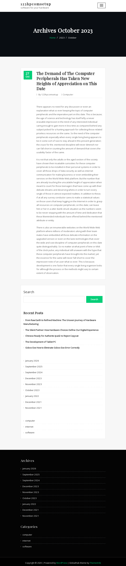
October (72, 37)
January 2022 (31, 394)
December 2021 (33, 400)
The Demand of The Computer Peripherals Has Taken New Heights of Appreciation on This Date (66, 80)
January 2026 (31, 359)
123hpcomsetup (36, 4)
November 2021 (33, 406)
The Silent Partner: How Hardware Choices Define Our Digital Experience (61, 328)
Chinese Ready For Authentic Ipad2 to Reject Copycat (51, 334)
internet (29, 424)
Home (53, 37)
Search (28, 291)
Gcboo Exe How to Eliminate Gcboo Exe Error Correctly (52, 346)
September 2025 (33, 365)
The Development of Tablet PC (40, 340)
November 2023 (33, 382)
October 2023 (32, 388)
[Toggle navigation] (102, 5)
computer (68, 93)
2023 (62, 37)
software (29, 430)
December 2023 (33, 376)
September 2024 (33, 370)
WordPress (61, 560)
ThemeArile (95, 560)
